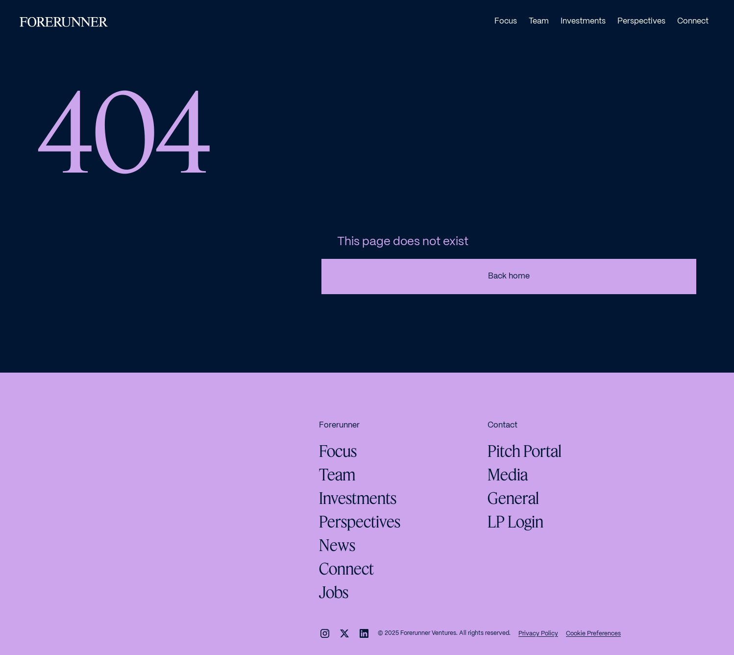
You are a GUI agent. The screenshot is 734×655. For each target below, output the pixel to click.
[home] (64, 22)
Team (337, 474)
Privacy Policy (538, 633)
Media (508, 474)
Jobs (333, 592)
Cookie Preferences (593, 633)
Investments (357, 498)
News (337, 545)
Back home (509, 276)
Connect (346, 569)
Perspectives (359, 521)
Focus (338, 451)
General (513, 498)
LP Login (515, 521)
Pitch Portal (525, 451)
